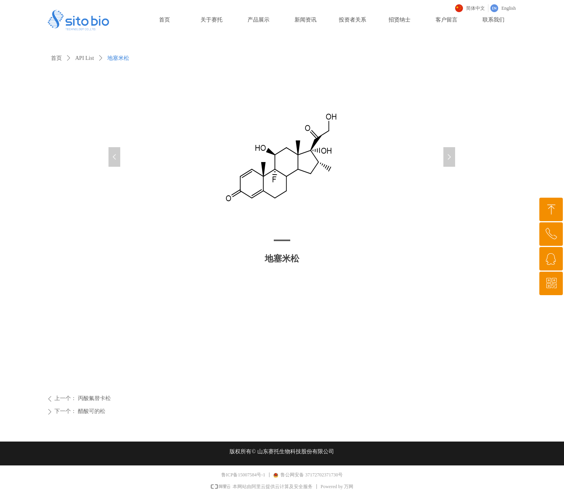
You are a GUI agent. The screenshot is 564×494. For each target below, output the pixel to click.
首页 (56, 58)
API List (84, 58)
